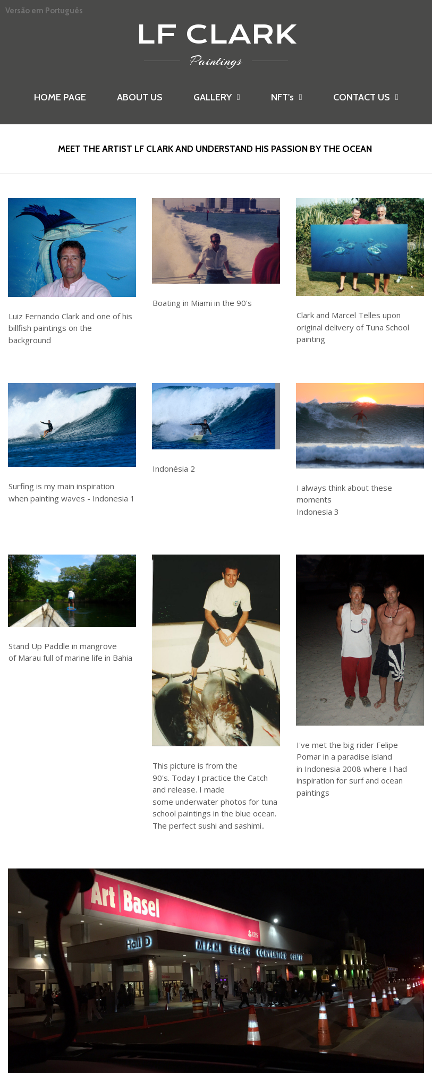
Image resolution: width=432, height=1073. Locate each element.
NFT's (286, 97)
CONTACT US (366, 97)
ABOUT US (140, 97)
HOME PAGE (60, 97)
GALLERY (216, 97)
